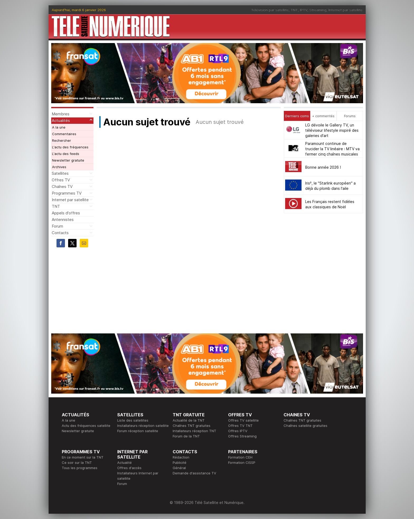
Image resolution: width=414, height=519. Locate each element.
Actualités (61, 120)
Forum (57, 226)
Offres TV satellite (243, 420)
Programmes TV (67, 193)
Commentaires (64, 134)
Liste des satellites (132, 420)
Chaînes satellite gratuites (305, 425)
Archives (59, 167)
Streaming (317, 10)
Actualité (124, 462)
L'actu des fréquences (70, 147)
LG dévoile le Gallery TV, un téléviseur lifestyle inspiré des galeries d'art (332, 130)
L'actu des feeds (65, 154)
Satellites (60, 173)
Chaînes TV (62, 186)
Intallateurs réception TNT (194, 431)
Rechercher (61, 140)
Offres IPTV (237, 431)
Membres (60, 113)
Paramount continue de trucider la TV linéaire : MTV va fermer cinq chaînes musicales (332, 148)
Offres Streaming (242, 436)
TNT (294, 10)
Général (179, 468)
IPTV (303, 10)
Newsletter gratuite (68, 160)
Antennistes (63, 219)
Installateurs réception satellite (143, 425)
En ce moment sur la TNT (82, 457)
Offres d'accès (129, 468)
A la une (58, 127)
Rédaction (181, 457)
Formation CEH (240, 457)
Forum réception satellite (137, 431)
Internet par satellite (345, 10)
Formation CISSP (241, 462)
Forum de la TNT (186, 436)
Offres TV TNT (240, 425)
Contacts (60, 232)
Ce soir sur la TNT (77, 462)
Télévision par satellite (270, 10)
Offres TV (61, 179)
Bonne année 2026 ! (323, 167)
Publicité (179, 462)
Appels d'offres (66, 212)
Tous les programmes (79, 468)
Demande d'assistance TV (194, 473)
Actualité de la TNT (189, 420)
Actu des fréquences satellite (86, 425)
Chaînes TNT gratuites (191, 425)
